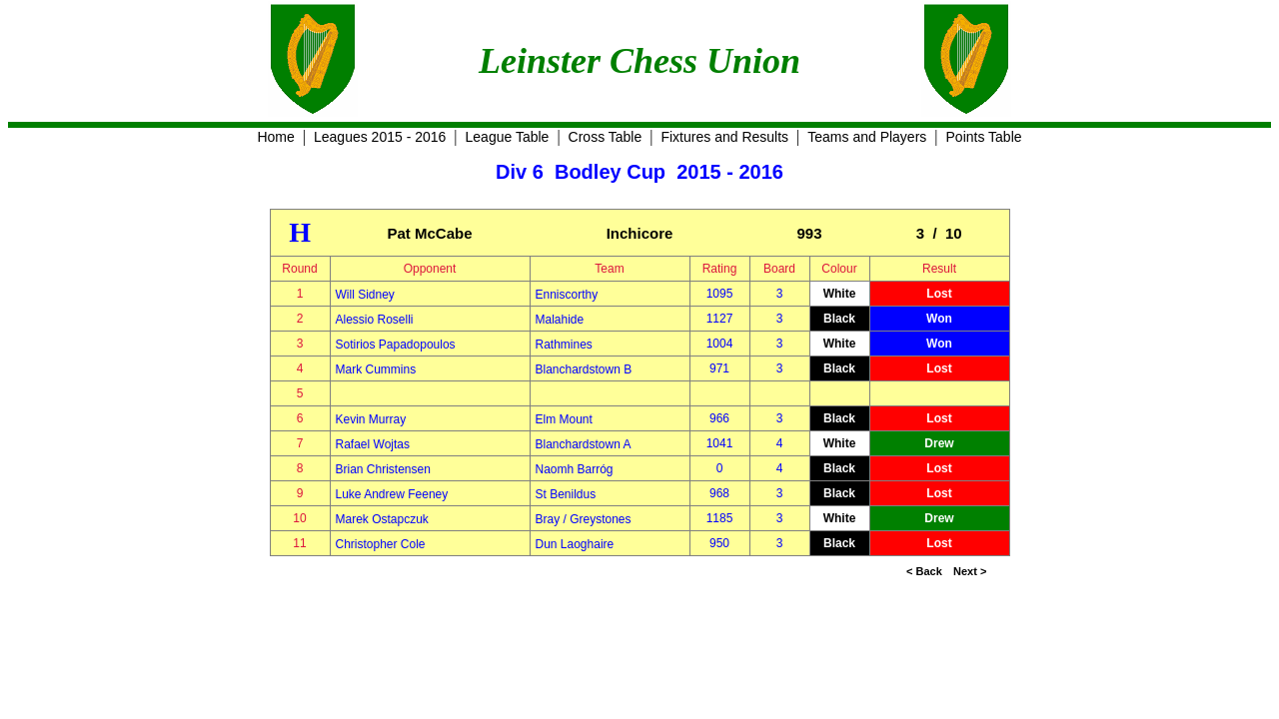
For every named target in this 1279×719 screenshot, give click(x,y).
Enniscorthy (567, 295)
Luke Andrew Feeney (392, 494)
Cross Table (605, 137)
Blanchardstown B (584, 369)
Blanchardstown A (584, 444)
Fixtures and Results (724, 137)
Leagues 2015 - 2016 (380, 137)
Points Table (984, 137)
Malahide (560, 320)
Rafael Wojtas (373, 444)
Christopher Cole (381, 544)
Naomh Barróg (575, 469)
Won (939, 319)
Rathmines (564, 345)
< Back (924, 571)
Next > (969, 571)
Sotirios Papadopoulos (396, 345)
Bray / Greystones (584, 519)
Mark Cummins (376, 369)
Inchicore (640, 233)
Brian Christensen (383, 469)
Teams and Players (866, 137)
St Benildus (566, 494)
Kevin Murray (371, 419)
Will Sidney (365, 295)
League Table (508, 137)
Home (275, 137)
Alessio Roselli (375, 320)
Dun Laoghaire (575, 544)
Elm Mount (564, 419)
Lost (938, 294)
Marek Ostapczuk (382, 519)
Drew (938, 443)
